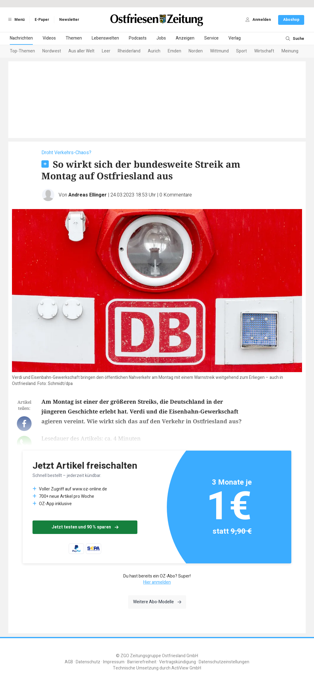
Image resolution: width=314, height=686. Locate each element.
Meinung (289, 51)
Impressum (113, 662)
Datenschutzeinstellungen (224, 662)
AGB (69, 662)
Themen (74, 38)
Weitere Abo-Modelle (157, 602)
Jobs (161, 38)
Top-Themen (22, 51)
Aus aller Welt (81, 51)
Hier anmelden (157, 582)
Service (211, 38)
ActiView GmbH (186, 668)
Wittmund (219, 51)
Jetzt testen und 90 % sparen (85, 527)
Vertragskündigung (177, 662)
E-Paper (42, 19)
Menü (15, 19)
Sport (241, 51)
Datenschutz (88, 662)
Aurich (154, 51)
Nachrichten (21, 38)
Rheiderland (129, 51)
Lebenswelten (105, 38)
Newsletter (69, 19)
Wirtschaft (264, 51)
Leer (106, 51)
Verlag (234, 38)
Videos (49, 38)
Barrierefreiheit (141, 662)
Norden (196, 51)
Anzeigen (185, 38)
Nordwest (51, 51)
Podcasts (138, 38)
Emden (174, 51)
